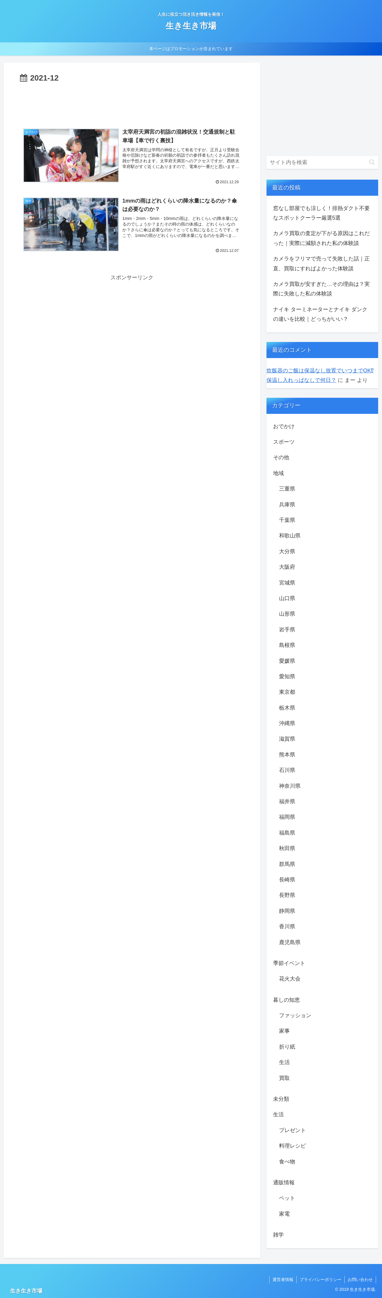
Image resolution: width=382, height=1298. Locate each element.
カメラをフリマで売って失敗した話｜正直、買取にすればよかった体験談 (321, 263)
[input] (322, 162)
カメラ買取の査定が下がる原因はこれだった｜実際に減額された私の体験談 (321, 238)
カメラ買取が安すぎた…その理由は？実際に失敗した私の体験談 (321, 289)
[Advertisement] (132, 101)
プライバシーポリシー (320, 1279)
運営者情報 (282, 1279)
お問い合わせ (360, 1279)
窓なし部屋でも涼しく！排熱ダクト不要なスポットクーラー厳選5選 (321, 213)
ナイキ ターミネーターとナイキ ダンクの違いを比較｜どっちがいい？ (320, 314)
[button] (372, 162)
